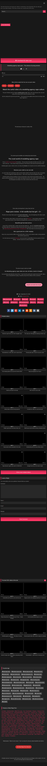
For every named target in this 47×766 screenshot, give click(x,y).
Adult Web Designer (11, 678)
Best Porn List (17, 694)
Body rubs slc (31, 675)
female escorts (8, 695)
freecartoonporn (30, 686)
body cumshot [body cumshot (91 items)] (16, 635)
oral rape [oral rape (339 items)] (15, 651)
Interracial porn (5, 687)
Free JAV (7, 686)
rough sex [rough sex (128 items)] (29, 654)
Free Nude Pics (23, 675)
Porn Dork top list (20, 684)
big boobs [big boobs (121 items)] (39, 632)
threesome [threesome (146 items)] (27, 660)
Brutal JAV (19, 678)
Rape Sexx (31, 681)
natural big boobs (24, 290)
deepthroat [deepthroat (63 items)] (15, 640)
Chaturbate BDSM (18, 673)
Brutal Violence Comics (22, 681)
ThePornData (38, 681)
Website (2, 499)
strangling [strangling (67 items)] (37, 657)
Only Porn (19, 683)
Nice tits (33, 290)
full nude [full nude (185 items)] (30, 643)
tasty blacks (10, 680)
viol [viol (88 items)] (5, 662)
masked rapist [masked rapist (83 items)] (7, 649)
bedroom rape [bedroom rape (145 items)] (17, 632)
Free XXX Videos (5, 675)
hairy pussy (14, 290)
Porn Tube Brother (27, 672)
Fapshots (7, 697)
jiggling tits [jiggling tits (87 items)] (28, 646)
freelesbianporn (21, 686)
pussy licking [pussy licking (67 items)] (7, 654)
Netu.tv (4, 85)
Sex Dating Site (30, 689)
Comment (3, 471)
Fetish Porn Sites (11, 684)
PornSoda (24, 687)
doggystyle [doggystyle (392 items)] (25, 640)
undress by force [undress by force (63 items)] (38, 660)
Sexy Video (25, 678)
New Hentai (27, 684)
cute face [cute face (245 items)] (38, 638)
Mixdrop (17, 85)
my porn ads (30, 695)
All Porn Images (40, 687)
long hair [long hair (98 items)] (37, 646)
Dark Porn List (27, 680)
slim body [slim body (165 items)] (18, 657)
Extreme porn (27, 673)
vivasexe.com (34, 673)
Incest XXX (13, 689)
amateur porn (32, 694)
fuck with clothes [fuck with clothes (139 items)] (19, 643)
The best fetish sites (35, 680)
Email (2, 494)
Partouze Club (40, 672)
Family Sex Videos (22, 689)
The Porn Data (7, 683)
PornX (19, 687)
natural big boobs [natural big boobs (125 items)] (19, 649)
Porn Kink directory (6, 689)
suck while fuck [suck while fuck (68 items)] (16, 660)
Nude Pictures (25, 694)
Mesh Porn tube (18, 672)
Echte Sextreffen (39, 689)
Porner (29, 687)
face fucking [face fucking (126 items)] (35, 640)
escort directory (22, 695)
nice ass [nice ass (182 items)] (40, 649)
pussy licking (23, 293)
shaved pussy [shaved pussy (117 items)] (7, 657)
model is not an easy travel (11, 162)
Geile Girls (10, 694)
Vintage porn (41, 673)
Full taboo (4, 672)
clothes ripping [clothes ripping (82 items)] (7, 638)
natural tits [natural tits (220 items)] (30, 649)
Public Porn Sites (11, 677)
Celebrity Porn (27, 677)
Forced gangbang (18, 680)
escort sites (15, 695)
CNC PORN (37, 695)
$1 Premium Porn (15, 675)
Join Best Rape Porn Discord (23, 708)
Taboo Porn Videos (23, 692)
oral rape (40, 290)
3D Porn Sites (23, 690)
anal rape (25, 287)
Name (2, 488)
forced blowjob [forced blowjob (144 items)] (7, 643)
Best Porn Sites (13, 687)
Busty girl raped (7, 287)
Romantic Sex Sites (36, 677)
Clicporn (34, 672)
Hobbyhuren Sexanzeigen (35, 692)
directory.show (10, 672)
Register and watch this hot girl (34, 278)
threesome (17, 238)
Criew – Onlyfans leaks (27, 683)
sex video (4, 680)
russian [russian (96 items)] (38, 654)
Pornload (34, 687)
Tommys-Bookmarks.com (7, 673)
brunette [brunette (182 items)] (38, 635)
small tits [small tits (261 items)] (27, 657)
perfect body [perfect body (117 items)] (35, 651)
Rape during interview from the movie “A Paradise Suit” (15, 228)
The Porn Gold (37, 683)
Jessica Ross (26, 284)
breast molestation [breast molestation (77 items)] (27, 635)
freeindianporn (14, 686)
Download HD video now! (23, 60)
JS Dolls (14, 683)
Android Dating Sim (6, 690)
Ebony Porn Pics (33, 678)
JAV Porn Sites (19, 677)
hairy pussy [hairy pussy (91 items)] (6, 646)
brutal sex (29, 218)
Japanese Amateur (35, 684)
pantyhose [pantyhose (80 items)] (25, 651)
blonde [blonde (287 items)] (6, 635)
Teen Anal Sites (38, 675)
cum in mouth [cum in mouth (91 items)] (27, 638)
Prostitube (12, 697)
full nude (6, 290)
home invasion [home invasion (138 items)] (17, 646)
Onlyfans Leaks (41, 678)
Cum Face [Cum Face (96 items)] (18, 638)
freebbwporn (38, 686)
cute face (40, 287)
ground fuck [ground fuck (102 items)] (40, 643)
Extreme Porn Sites (11, 681)
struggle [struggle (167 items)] (6, 660)
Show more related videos (23, 460)
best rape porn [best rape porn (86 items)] (28, 632)
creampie (32, 287)
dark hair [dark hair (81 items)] (6, 640)
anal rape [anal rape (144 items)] (6, 632)
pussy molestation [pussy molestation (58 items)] (18, 654)
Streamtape (11, 85)
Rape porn (17, 287)
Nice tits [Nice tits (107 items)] (6, 651)
